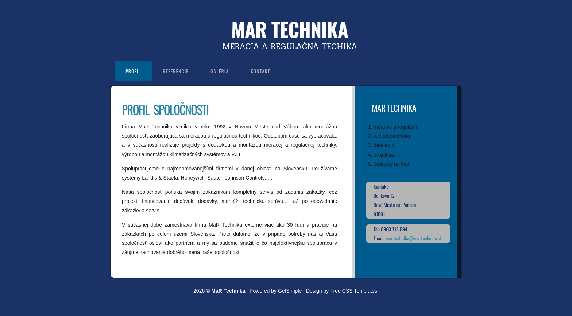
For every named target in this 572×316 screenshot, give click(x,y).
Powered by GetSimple (276, 291)
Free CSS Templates (353, 291)
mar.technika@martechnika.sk (414, 238)
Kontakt (260, 71)
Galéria (219, 71)
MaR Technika (289, 29)
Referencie (176, 71)
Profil (133, 71)
